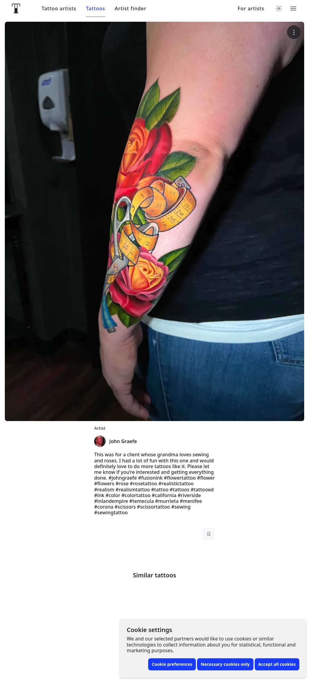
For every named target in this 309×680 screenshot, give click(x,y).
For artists (251, 8)
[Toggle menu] (293, 8)
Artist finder (130, 8)
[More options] (294, 32)
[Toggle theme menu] (279, 8)
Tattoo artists (59, 8)
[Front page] (16, 8)
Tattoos (95, 8)
